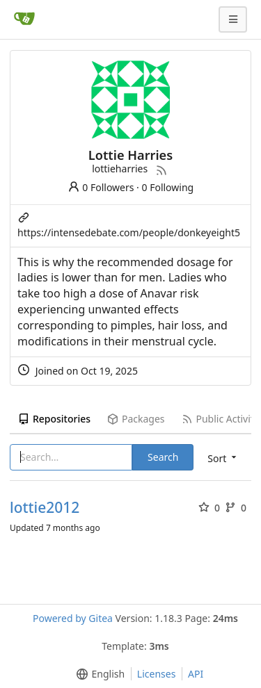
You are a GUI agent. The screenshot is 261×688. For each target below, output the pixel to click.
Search (163, 457)
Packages (135, 418)
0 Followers (101, 187)
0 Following (168, 187)
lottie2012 (44, 507)
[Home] (24, 19)
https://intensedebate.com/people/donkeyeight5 (128, 232)
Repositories (54, 418)
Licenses (156, 673)
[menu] (98, 674)
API (195, 673)
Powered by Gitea (73, 618)
